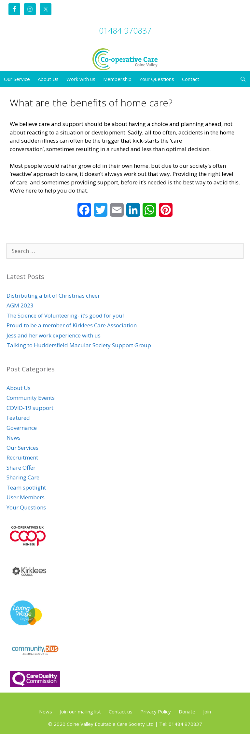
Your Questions (156, 79)
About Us (48, 79)
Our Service (17, 79)
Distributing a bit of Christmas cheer (53, 295)
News (14, 437)
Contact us (120, 711)
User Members (26, 497)
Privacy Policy (155, 711)
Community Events (31, 397)
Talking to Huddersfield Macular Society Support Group (79, 345)
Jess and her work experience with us (54, 335)
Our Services (22, 447)
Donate (187, 711)
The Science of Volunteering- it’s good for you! (65, 315)
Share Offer (21, 467)
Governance (22, 427)
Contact (190, 79)
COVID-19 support (30, 408)
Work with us (80, 79)
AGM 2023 (20, 305)
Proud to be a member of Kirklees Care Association (72, 325)
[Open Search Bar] (243, 79)
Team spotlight (26, 487)
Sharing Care (23, 477)
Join (207, 711)
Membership (117, 79)
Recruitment (22, 457)
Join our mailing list (80, 711)
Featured (18, 417)
